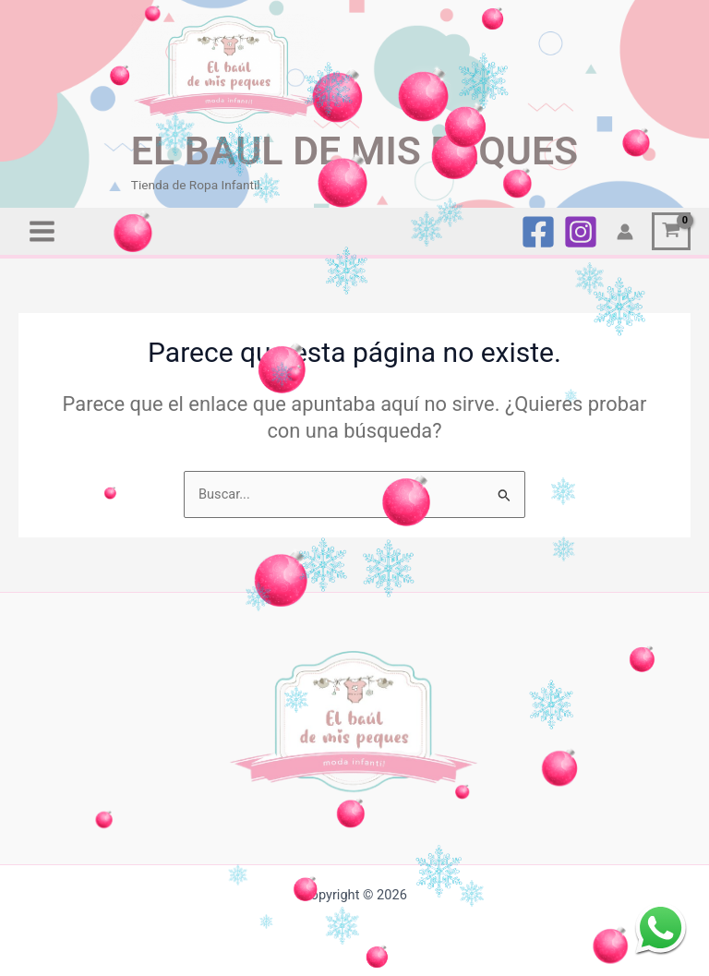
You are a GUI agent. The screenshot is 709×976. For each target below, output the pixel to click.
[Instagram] (580, 231)
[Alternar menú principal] (42, 231)
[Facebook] (538, 231)
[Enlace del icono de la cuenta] (625, 231)
